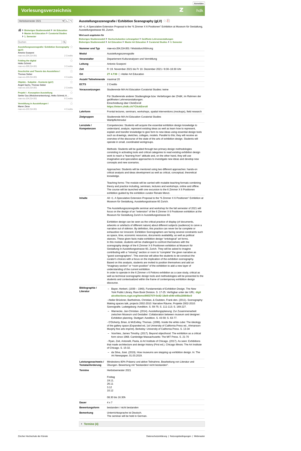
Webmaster (199, 436)
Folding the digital (27, 60)
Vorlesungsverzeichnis (46, 10)
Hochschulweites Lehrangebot (123, 39)
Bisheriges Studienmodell (37, 30)
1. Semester (30, 36)
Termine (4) (91, 424)
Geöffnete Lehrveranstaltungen (157, 39)
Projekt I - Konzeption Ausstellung (35, 93)
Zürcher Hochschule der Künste (33, 436)
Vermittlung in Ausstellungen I (33, 103)
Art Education (60, 30)
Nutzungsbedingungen (180, 436)
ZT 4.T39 (112, 74)
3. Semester (176, 42)
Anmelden (199, 3)
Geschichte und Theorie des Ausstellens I (39, 71)
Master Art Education (35, 33)
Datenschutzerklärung (156, 436)
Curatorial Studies (57, 33)
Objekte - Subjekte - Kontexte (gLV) (36, 82)
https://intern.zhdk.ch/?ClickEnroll (127, 106)
